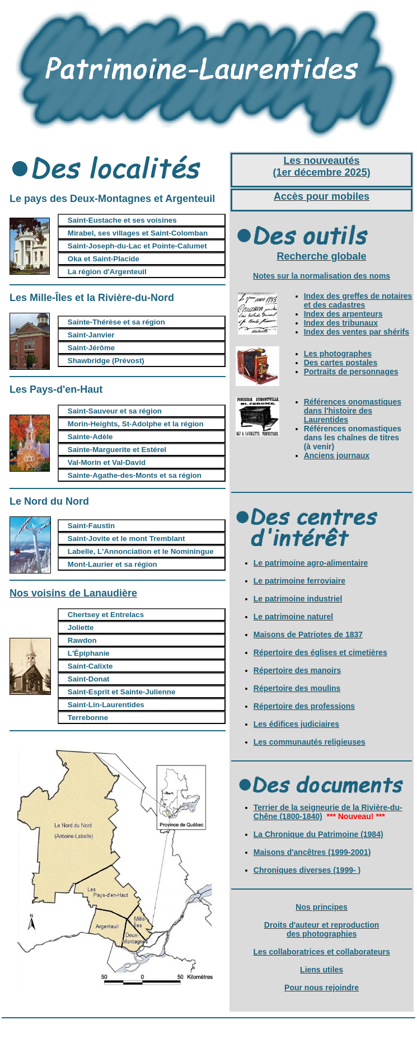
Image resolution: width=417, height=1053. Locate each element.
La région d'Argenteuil (107, 271)
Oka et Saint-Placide (103, 259)
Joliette (81, 627)
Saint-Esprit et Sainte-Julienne (122, 692)
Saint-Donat (89, 679)
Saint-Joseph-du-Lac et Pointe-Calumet (137, 246)
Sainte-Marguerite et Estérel (117, 449)
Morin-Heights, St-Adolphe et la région (136, 424)
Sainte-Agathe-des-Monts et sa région (135, 475)
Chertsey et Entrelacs (106, 614)
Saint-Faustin (91, 525)
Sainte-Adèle (90, 437)
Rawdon (82, 640)
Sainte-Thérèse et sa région (116, 322)
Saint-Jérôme (91, 348)
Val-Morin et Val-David (107, 462)
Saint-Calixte (90, 666)
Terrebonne (88, 717)
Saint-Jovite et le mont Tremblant (126, 538)
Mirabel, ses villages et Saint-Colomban (138, 233)
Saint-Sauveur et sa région (115, 411)
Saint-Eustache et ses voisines (122, 220)
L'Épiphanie (89, 653)
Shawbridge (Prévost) (106, 360)
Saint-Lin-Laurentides (106, 705)
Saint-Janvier (91, 335)
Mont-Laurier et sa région (112, 564)
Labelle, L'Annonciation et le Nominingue (141, 551)
